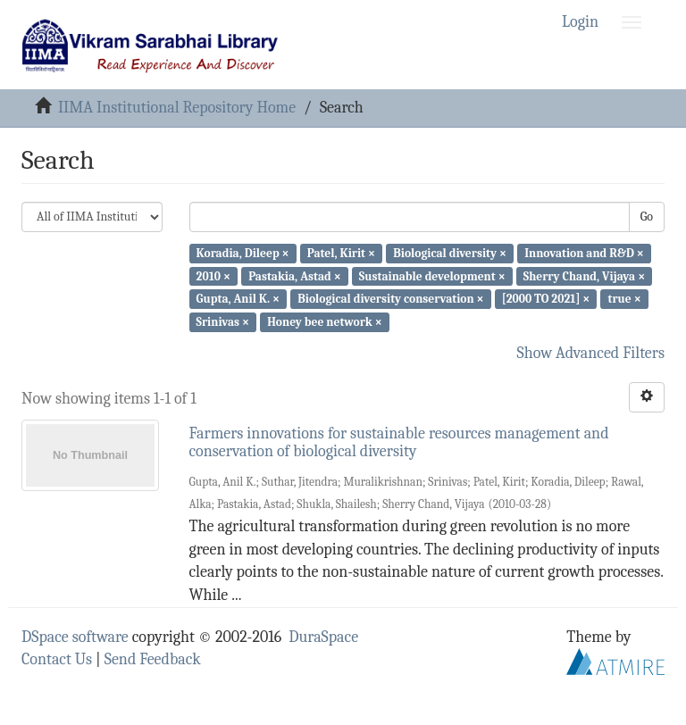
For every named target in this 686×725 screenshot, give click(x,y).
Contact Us (56, 659)
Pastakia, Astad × (294, 275)
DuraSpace (323, 637)
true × (624, 298)
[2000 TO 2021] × (546, 298)
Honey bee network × (324, 322)
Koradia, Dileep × (243, 253)
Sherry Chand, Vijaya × (584, 275)
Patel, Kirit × (341, 253)
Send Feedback (153, 659)
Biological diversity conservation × (390, 298)
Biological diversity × (449, 253)
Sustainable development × (432, 275)
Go (646, 216)
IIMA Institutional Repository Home (177, 107)
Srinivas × (223, 322)
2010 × (213, 275)
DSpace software (75, 637)
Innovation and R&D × (584, 253)
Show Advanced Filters (591, 353)
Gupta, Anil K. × (238, 298)
